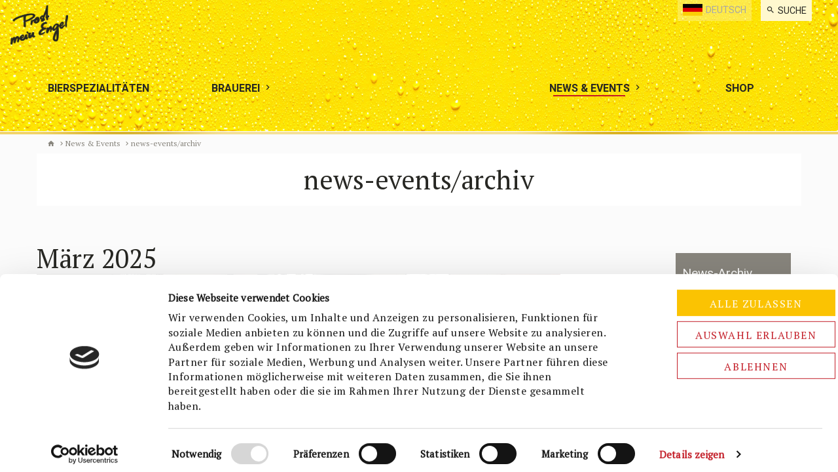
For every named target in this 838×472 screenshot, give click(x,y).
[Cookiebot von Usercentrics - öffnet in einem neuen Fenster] (84, 446)
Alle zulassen (728, 295)
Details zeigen (691, 446)
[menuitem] (786, 10)
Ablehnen (729, 358)
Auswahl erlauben (729, 327)
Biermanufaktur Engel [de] (51, 143)
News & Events (92, 143)
